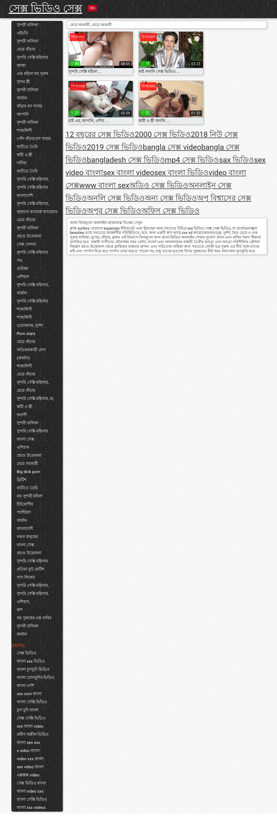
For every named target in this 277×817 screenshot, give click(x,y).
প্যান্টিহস (24, 512)
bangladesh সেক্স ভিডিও (126, 159)
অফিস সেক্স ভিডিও (170, 210)
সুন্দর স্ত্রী (23, 81)
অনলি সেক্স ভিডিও (116, 198)
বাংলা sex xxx (28, 742)
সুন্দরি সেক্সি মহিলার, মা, (35, 398)
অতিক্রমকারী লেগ (31, 349)
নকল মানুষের (27, 536)
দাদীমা (22, 163)
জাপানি (23, 114)
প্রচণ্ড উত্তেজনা (29, 236)
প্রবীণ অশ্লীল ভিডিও (33, 734)
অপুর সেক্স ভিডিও (114, 210)
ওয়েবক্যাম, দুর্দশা (30, 325)
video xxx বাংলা (30, 758)
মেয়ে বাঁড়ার (26, 49)
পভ (19, 260)
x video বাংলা (28, 750)
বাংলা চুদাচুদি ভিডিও (33, 669)
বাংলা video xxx (30, 791)
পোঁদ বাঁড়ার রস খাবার (34, 138)
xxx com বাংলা (29, 693)
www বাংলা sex (104, 185)
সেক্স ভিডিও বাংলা (31, 783)
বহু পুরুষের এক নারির (34, 618)
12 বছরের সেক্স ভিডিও (100, 134)
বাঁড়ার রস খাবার (29, 106)
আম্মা (21, 65)
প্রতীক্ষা (22, 268)
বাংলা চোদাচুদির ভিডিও (35, 677)
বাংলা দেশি (25, 685)
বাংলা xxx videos (31, 807)
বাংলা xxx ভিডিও (31, 661)
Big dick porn (28, 471)
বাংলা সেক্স (25, 439)
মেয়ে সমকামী (27, 463)
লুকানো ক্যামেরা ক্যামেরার (37, 211)
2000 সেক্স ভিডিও (163, 134)
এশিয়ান (23, 276)
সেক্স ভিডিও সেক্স (45, 8)
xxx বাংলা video (30, 726)
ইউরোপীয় (25, 504)
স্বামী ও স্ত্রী (24, 154)
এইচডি (22, 33)
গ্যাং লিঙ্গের (26, 577)
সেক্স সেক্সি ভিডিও (31, 718)
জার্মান (22, 98)
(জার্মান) (23, 358)
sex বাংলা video (128, 172)
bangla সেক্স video (172, 147)
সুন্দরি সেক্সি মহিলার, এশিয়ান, (33, 597)
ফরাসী (22, 414)
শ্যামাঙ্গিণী (24, 130)
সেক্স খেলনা (26, 244)
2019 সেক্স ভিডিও (115, 147)
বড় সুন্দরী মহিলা (29, 496)
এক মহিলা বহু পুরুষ (32, 73)
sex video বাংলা (30, 766)
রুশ (19, 609)
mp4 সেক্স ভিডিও (192, 159)
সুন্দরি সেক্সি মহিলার (32, 57)
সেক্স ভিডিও (26, 653)
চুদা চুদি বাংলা (27, 710)
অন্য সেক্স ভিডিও (171, 198)
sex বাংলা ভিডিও (181, 172)
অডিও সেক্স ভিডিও (158, 185)
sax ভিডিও (236, 159)
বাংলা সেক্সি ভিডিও (32, 701)
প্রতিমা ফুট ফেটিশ (30, 569)
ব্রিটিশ (22, 479)
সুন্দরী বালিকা (27, 24)
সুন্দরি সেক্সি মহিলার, (33, 179)
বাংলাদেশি (25, 195)
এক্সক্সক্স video (28, 775)
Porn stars (26, 333)
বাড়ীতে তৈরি (27, 146)
